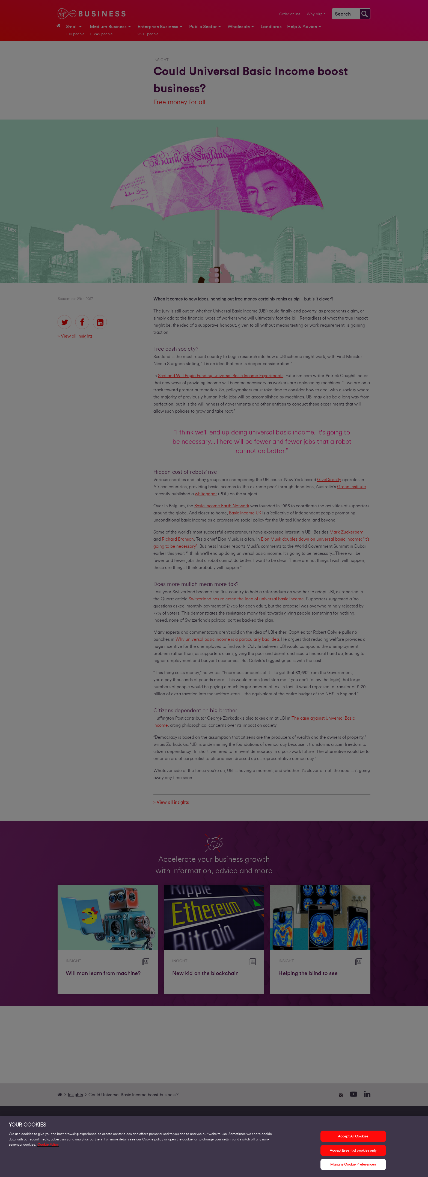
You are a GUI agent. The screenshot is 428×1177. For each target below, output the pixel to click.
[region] (214, 1146)
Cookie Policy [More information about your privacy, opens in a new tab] (47, 1144)
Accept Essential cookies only (353, 1150)
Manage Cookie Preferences (353, 1164)
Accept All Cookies (353, 1136)
